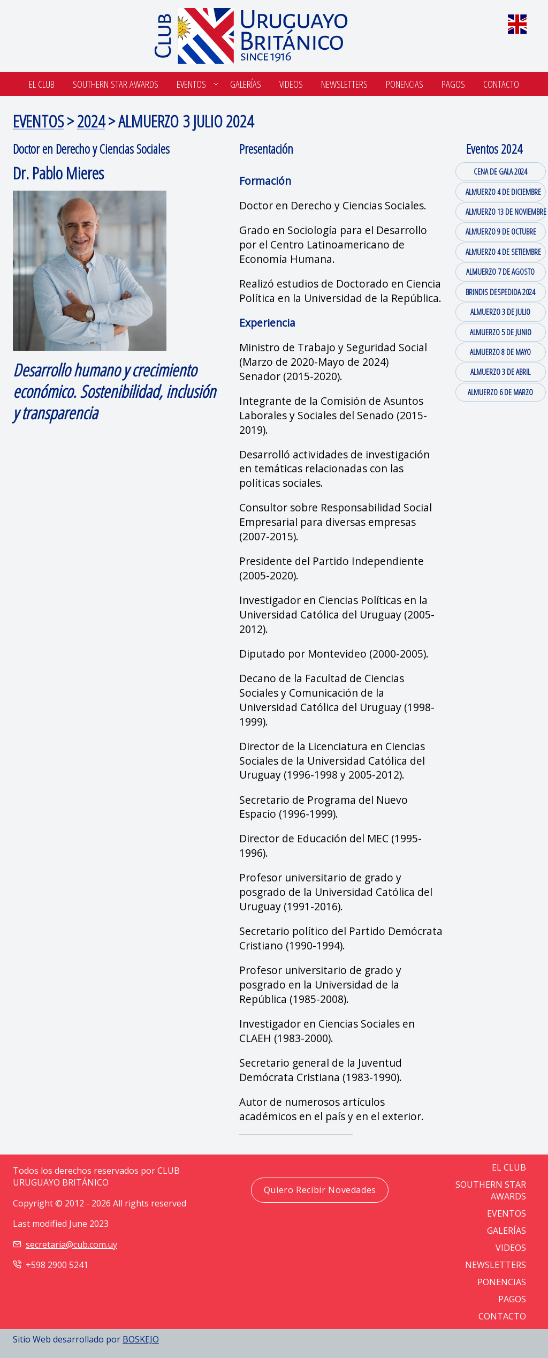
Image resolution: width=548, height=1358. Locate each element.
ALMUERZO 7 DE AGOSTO (500, 271)
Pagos (453, 84)
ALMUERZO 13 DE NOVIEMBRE (506, 211)
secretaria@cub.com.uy (71, 1244)
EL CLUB (509, 1167)
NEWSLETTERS (495, 1265)
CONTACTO (502, 1316)
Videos (291, 84)
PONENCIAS (501, 1282)
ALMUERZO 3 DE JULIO (500, 311)
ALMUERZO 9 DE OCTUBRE (501, 231)
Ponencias (404, 84)
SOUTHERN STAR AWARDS (115, 84)
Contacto (501, 84)
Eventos (191, 84)
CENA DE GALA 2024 (500, 171)
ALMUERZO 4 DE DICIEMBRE (503, 191)
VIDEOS (511, 1248)
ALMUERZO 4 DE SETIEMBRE (503, 251)
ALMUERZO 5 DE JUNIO (500, 332)
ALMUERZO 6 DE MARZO (500, 392)
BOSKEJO (141, 1339)
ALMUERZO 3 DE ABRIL (500, 371)
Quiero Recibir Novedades (320, 1190)
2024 (91, 120)
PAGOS (512, 1299)
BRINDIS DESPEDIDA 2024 (500, 291)
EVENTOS (38, 120)
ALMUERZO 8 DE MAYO (500, 351)
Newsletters (344, 84)
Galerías (245, 84)
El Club (42, 84)
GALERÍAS (506, 1230)
